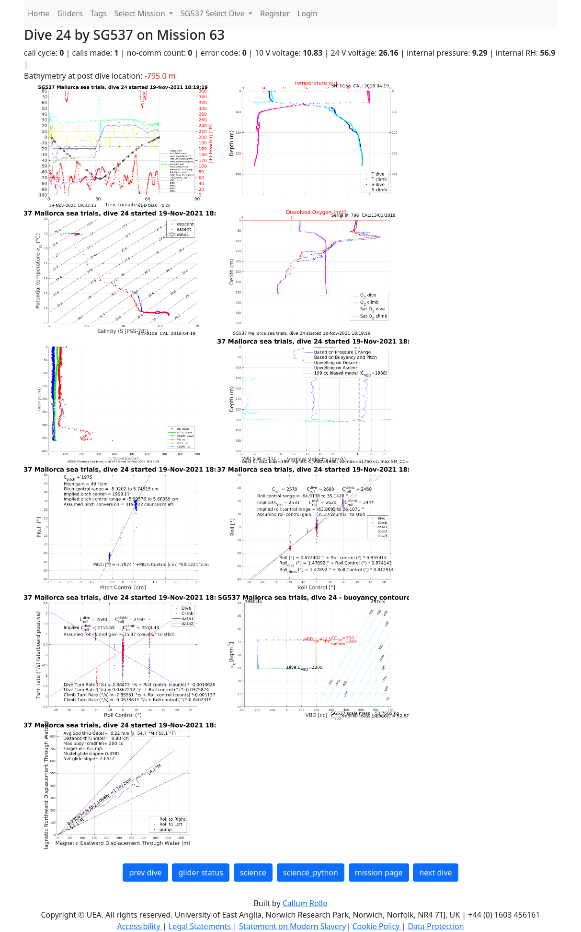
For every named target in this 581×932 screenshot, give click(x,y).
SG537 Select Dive (214, 13)
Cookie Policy (376, 926)
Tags (99, 13)
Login (307, 13)
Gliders (70, 13)
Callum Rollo (305, 903)
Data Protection (436, 926)
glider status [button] (200, 872)
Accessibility (139, 926)
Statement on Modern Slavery (292, 926)
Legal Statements (201, 926)
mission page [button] (379, 872)
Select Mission (140, 13)
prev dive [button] (145, 872)
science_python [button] (310, 872)
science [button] (253, 872)
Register (275, 13)
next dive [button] (435, 872)
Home (39, 13)
